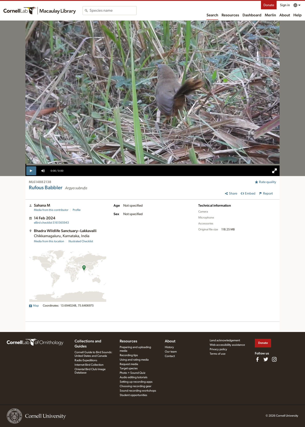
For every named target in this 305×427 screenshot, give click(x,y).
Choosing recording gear (135, 386)
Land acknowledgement (225, 340)
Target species (129, 368)
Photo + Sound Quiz (132, 372)
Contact (170, 356)
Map (34, 305)
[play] (31, 170)
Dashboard (252, 15)
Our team (171, 351)
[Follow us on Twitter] (265, 359)
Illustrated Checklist (80, 241)
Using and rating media (134, 359)
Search (212, 15)
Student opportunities (133, 395)
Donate (268, 5)
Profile (76, 210)
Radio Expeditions (86, 360)
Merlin (270, 15)
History (169, 347)
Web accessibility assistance (227, 344)
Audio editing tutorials (133, 377)
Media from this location (49, 241)
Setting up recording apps (136, 381)
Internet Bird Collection (89, 364)
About (284, 15)
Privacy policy (218, 349)
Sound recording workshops (138, 390)
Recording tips (129, 355)
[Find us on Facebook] (257, 359)
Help (297, 15)
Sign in (285, 5)
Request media (129, 364)
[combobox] (113, 10)
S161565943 (51, 222)
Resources (230, 15)
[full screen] (274, 170)
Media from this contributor (51, 210)
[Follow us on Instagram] (274, 359)
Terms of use (217, 353)
